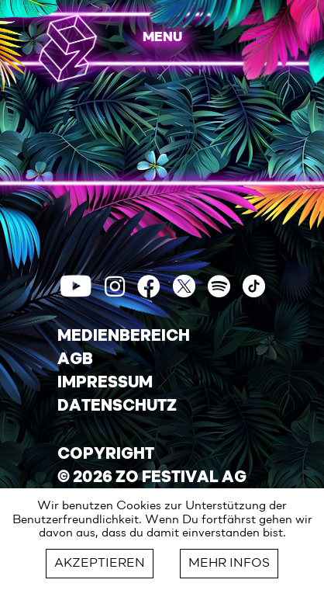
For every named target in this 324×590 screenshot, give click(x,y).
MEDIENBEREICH (123, 337)
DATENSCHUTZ (117, 407)
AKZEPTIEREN (99, 563)
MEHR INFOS (229, 563)
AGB (75, 360)
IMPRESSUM (105, 383)
